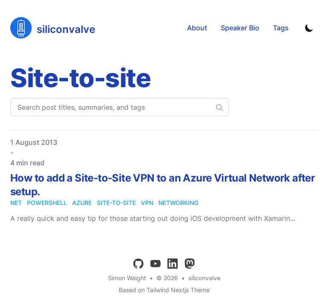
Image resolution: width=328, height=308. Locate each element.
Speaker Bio (240, 27)
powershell (47, 202)
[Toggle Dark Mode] (309, 28)
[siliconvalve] (52, 27)
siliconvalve (204, 278)
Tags (281, 27)
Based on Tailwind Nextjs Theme (164, 289)
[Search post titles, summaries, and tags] (119, 107)
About (197, 27)
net (16, 202)
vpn (147, 202)
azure (82, 202)
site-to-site (116, 202)
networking (178, 202)
